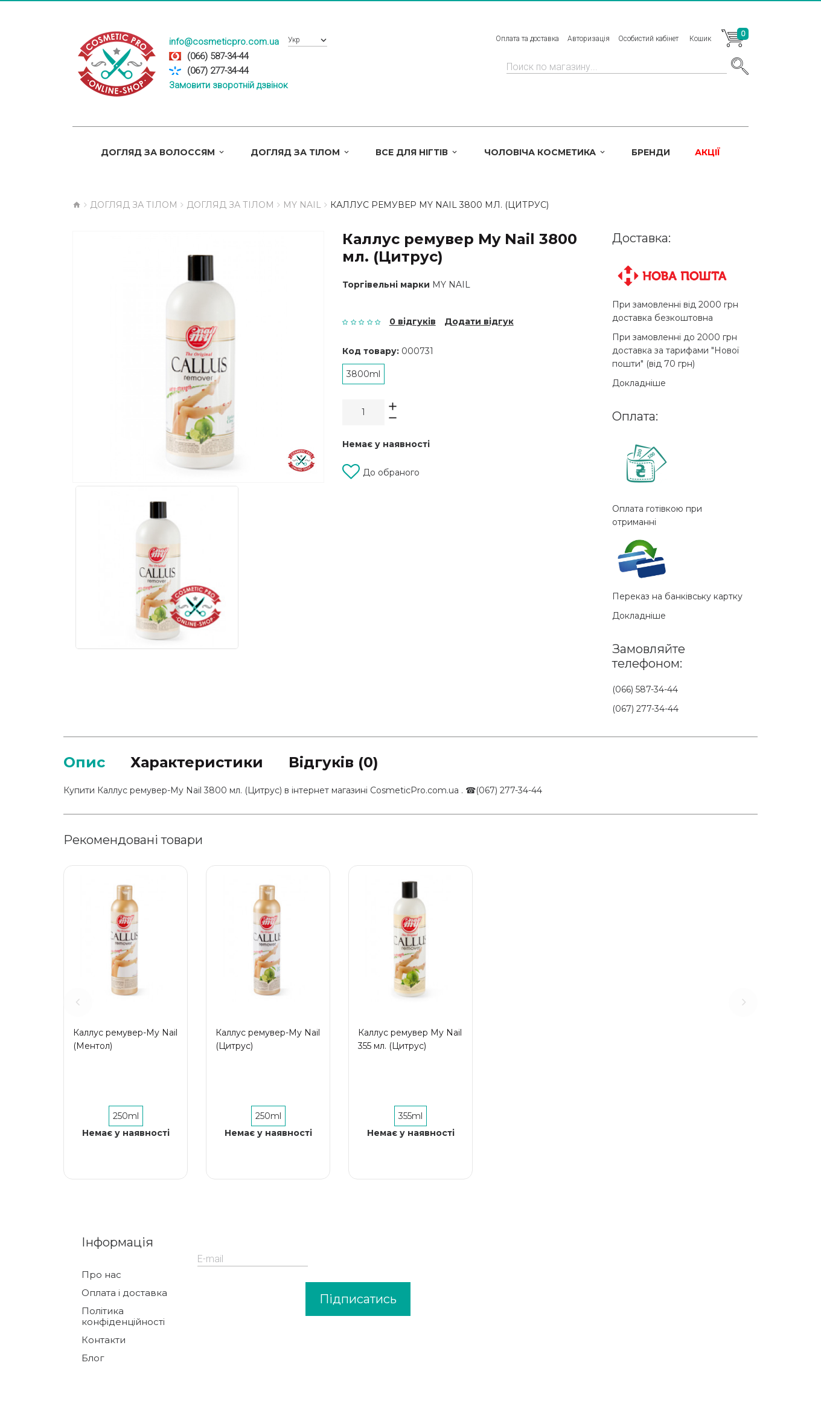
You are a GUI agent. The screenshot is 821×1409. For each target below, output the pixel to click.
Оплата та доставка (527, 38)
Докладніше (639, 383)
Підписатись (358, 1299)
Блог (92, 1358)
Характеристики (196, 762)
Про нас (101, 1274)
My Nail (451, 284)
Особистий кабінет (648, 38)
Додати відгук (479, 321)
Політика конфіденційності (123, 1316)
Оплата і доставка (124, 1293)
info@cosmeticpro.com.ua (224, 41)
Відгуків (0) (334, 762)
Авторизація (588, 38)
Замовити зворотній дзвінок (228, 85)
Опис (84, 762)
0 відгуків (412, 321)
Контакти (103, 1340)
